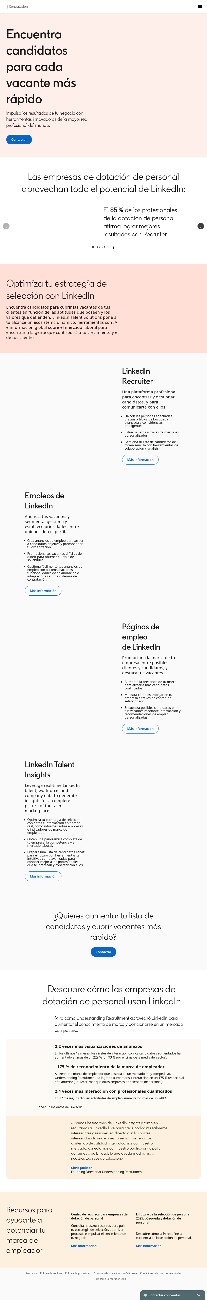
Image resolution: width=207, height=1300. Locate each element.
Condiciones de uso (151, 1273)
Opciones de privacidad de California (115, 1273)
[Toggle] (198, 1295)
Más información (84, 1246)
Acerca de (31, 1273)
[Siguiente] (200, 226)
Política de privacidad (78, 1273)
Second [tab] (98, 247)
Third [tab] (103, 247)
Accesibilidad (174, 1273)
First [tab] (93, 247)
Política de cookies (51, 1273)
